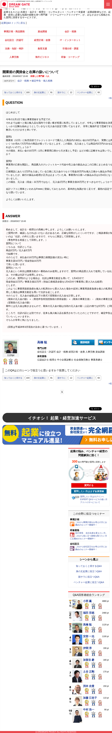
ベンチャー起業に (85, 92)
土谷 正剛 (88, 671)
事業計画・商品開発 (14, 31)
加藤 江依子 (90, 698)
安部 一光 (88, 636)
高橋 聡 (42, 342)
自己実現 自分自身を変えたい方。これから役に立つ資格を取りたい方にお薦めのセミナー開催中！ (89, 536)
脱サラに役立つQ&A (88, 576)
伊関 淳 (87, 648)
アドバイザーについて (90, 502)
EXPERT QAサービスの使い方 (93, 499)
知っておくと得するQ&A (89, 566)
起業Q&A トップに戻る (13, 23)
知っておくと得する (13, 92)
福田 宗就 (88, 613)
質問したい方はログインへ (92, 496)
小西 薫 (87, 601)
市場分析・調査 (70, 48)
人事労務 (14, 57)
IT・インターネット (70, 40)
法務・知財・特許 (14, 48)
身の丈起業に (40, 92)
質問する (88, 485)
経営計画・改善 (42, 40)
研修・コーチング (70, 57)
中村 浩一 (88, 709)
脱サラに (62, 92)
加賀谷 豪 (88, 660)
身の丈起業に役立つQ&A (89, 571)
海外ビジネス (42, 57)
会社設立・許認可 (14, 40)
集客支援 (42, 48)
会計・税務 (70, 31)
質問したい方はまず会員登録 (89, 491)
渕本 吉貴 (88, 686)
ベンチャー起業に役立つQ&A (89, 582)
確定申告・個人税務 (42, 80)
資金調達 (42, 31)
